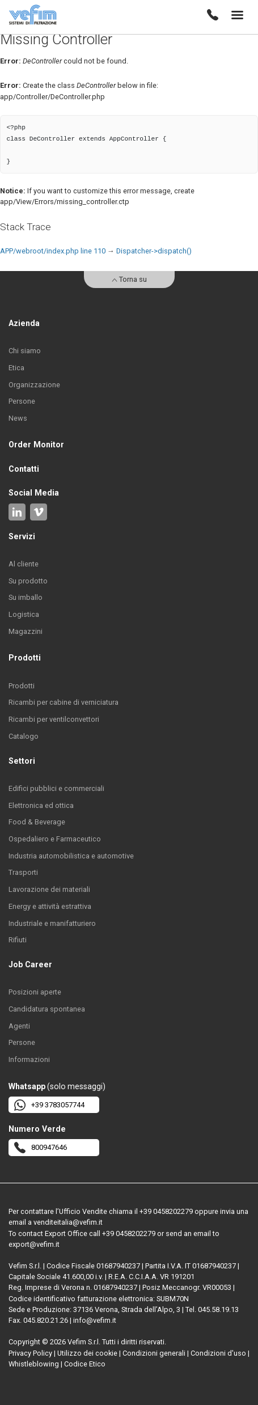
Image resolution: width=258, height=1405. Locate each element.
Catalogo (24, 736)
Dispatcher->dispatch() (154, 251)
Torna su (129, 279)
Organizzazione (34, 384)
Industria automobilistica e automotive (71, 856)
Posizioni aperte (35, 992)
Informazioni (29, 1059)
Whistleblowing (34, 1364)
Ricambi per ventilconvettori (54, 719)
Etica (16, 367)
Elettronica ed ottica (41, 805)
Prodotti (22, 686)
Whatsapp (27, 1086)
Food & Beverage (37, 822)
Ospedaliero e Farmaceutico (55, 839)
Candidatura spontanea (47, 1009)
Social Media (34, 492)
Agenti (19, 1026)
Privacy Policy (30, 1353)
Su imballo (26, 597)
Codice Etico (84, 1364)
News (18, 418)
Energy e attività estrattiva (50, 906)
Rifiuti (18, 940)
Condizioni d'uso (218, 1353)
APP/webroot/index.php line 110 (52, 251)
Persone (22, 401)
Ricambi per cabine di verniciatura (64, 702)
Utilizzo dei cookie (87, 1353)
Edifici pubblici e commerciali (56, 788)
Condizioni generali (153, 1353)
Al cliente (24, 564)
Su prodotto (28, 581)
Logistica (24, 614)
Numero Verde (37, 1128)
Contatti (24, 468)
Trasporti (23, 872)
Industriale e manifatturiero (52, 923)
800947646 (40, 1147)
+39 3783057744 (49, 1105)
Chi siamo (25, 350)
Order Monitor (36, 444)
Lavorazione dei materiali (49, 889)
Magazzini (26, 631)
